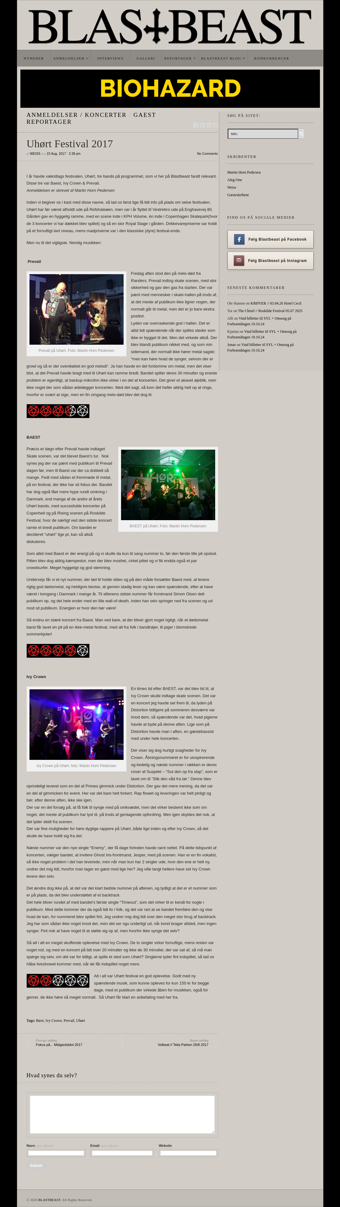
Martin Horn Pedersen (244, 172)
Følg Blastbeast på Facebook (270, 239)
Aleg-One (234, 180)
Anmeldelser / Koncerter (77, 115)
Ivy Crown (53, 1020)
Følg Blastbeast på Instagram (270, 260)
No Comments (207, 153)
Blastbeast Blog (221, 58)
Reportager (178, 58)
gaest (145, 115)
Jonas (231, 344)
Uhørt (80, 1020)
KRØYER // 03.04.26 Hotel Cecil (276, 303)
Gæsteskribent (238, 195)
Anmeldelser (68, 58)
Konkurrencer (271, 58)
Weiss (35, 153)
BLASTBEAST (49, 1200)
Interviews (110, 58)
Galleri (145, 58)
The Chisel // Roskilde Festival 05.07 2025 (270, 311)
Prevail (69, 1020)
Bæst (40, 1020)
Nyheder (34, 58)
